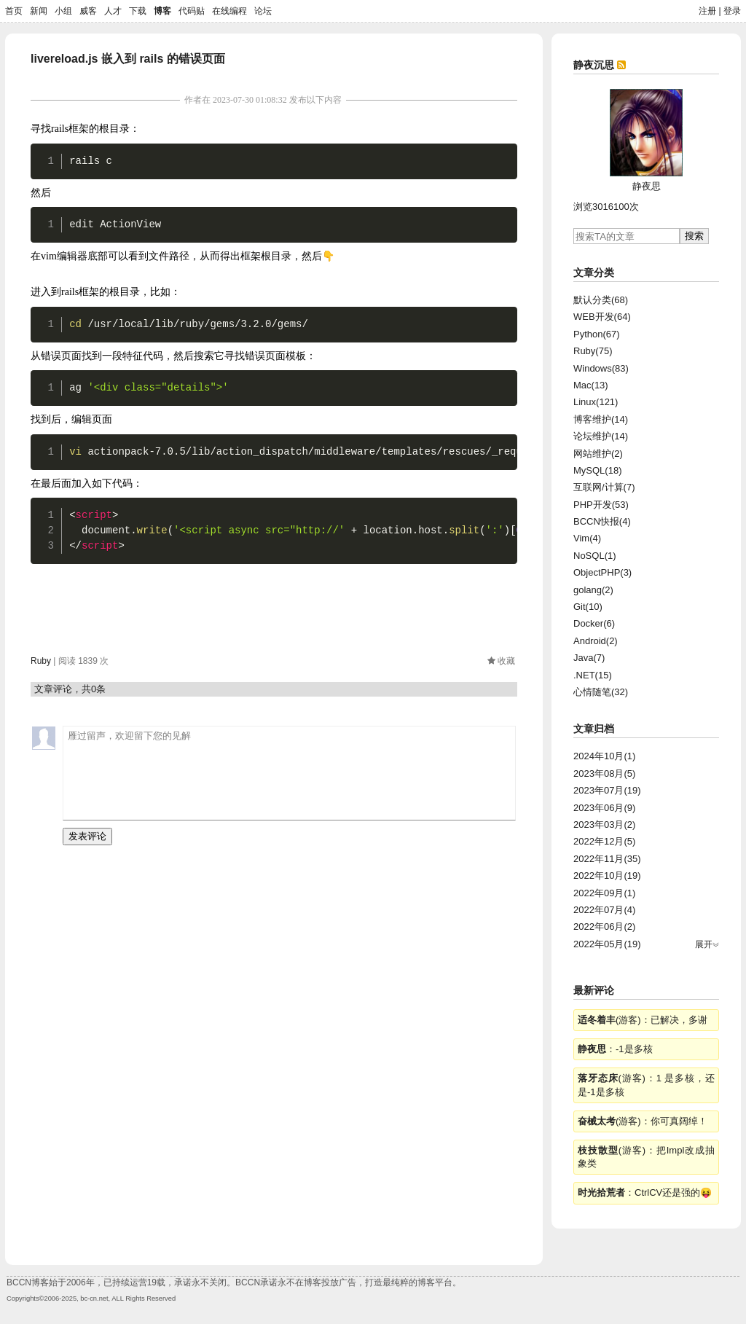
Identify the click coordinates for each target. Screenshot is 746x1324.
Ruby (41, 661)
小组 (63, 11)
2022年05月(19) (607, 944)
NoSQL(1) (594, 555)
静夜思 (646, 186)
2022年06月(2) (604, 926)
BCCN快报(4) (602, 521)
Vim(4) (587, 538)
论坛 (263, 11)
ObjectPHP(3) (602, 572)
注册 (707, 11)
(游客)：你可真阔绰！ (642, 1121)
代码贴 (191, 11)
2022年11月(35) (607, 858)
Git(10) (587, 606)
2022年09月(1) (604, 893)
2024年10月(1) (604, 756)
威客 (88, 11)
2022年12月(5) (604, 841)
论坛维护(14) (600, 436)
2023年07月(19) (607, 790)
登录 (732, 11)
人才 (113, 11)
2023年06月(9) (604, 807)
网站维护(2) (598, 453)
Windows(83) (601, 368)
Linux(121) (595, 401)
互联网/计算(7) (604, 487)
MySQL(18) (597, 470)
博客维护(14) (600, 419)
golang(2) (593, 589)
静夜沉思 (593, 65)
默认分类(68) (600, 299)
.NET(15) (592, 675)
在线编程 (229, 11)
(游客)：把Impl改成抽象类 (646, 1157)
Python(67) (596, 334)
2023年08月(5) (604, 773)
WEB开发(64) (602, 316)
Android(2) (595, 640)
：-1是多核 (615, 1048)
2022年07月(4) (604, 909)
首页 (14, 11)
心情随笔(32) (600, 691)
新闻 (38, 11)
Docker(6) (594, 623)
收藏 (506, 661)
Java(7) (589, 657)
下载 (137, 11)
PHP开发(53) (601, 504)
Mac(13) (590, 385)
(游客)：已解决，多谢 (642, 1019)
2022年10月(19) (607, 875)
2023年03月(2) (604, 824)
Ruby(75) (592, 350)
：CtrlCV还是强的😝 (645, 1192)
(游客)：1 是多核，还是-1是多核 (646, 1085)
